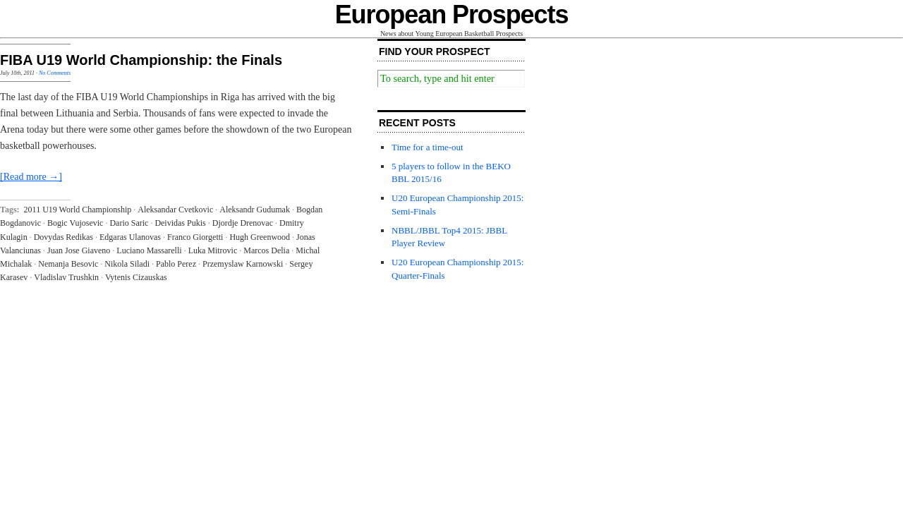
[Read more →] (31, 176)
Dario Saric (128, 223)
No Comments (55, 73)
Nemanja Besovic (68, 264)
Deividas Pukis (179, 223)
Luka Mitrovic (213, 250)
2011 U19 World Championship (78, 209)
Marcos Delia (266, 250)
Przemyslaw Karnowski (242, 264)
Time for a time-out (427, 147)
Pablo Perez (176, 264)
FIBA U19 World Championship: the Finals (141, 60)
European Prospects (452, 14)
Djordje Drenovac (242, 223)
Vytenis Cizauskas (136, 277)
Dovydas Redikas (63, 237)
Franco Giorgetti (195, 237)
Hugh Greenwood (259, 237)
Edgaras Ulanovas (130, 237)
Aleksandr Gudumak (254, 209)
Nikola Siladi (127, 264)
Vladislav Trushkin (66, 277)
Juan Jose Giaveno (78, 250)
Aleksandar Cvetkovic (175, 209)
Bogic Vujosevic (75, 223)
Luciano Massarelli (148, 250)
